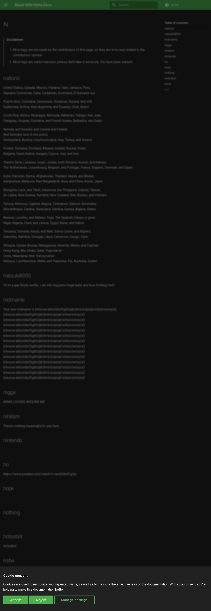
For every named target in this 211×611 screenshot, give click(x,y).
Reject (41, 600)
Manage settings (74, 600)
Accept (15, 600)
